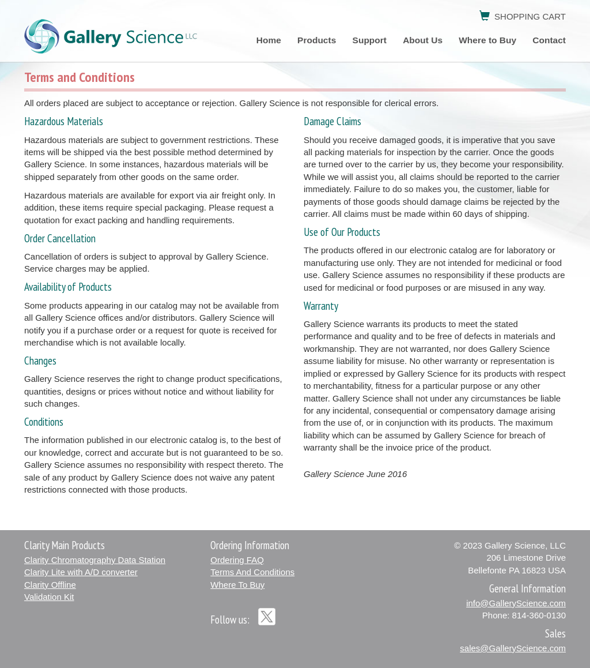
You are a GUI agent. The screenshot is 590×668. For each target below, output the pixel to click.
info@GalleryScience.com (516, 603)
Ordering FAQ (237, 560)
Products (317, 40)
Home (268, 40)
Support (370, 40)
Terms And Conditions (252, 572)
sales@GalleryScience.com (513, 648)
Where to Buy (487, 40)
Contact (549, 40)
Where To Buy (237, 585)
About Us (422, 40)
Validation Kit (49, 597)
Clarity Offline (50, 585)
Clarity (94, 560)
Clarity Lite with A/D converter (81, 572)
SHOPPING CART (522, 16)
